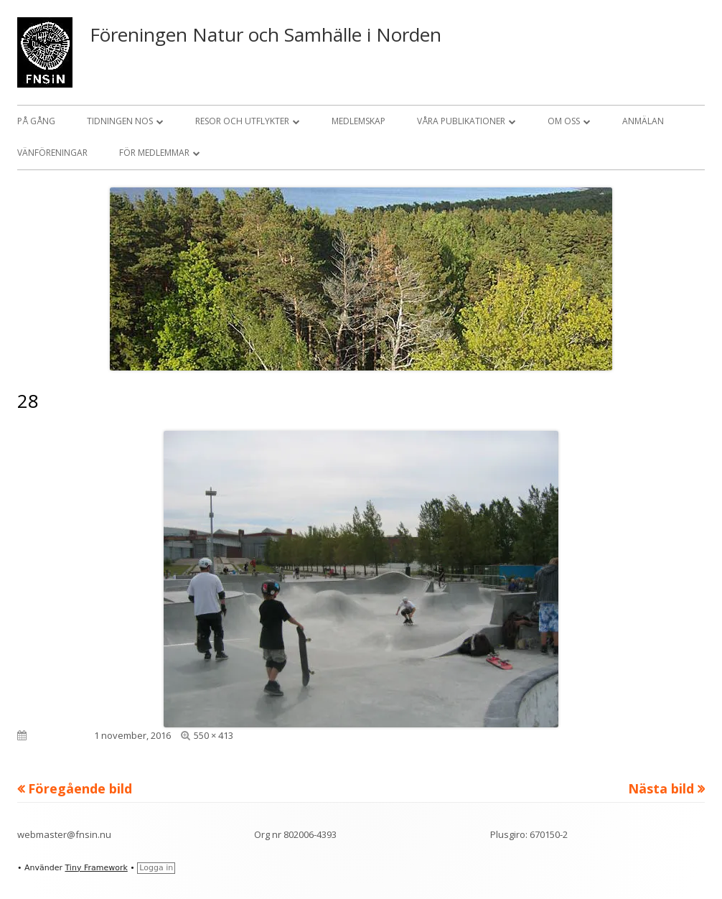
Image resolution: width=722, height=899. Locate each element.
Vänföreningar (52, 152)
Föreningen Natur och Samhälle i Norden (265, 34)
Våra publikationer (461, 121)
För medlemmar (154, 152)
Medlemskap (358, 121)
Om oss (564, 121)
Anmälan (643, 121)
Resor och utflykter (242, 121)
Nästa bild (661, 788)
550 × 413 (213, 735)
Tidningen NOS (120, 121)
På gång (36, 121)
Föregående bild (80, 788)
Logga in (156, 867)
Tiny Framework (96, 867)
